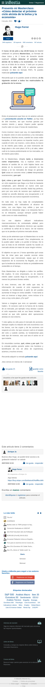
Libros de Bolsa (22, 641)
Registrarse (40, 3)
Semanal (23, 559)
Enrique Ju (12, 452)
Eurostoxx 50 (12, 597)
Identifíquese (10, 495)
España (26, 600)
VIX (39, 602)
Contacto (34, 684)
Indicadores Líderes (10, 605)
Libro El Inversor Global (13, 607)
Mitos (20, 605)
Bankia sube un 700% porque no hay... (20, 525)
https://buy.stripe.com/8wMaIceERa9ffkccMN (25, 480)
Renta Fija (26, 607)
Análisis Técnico (14, 600)
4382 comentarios (28, 42)
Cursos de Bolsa (22, 659)
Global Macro (35, 605)
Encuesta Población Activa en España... (20, 539)
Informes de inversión (22, 623)
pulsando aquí (16, 73)
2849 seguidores (7, 42)
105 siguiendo (17, 42)
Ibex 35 (35, 594)
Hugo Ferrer (22, 27)
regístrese (22, 495)
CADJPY (35, 607)
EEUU (35, 597)
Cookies (15, 681)
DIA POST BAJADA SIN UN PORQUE (20, 532)
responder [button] (39, 463)
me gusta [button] (7, 369)
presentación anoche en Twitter (19, 119)
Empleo (26, 605)
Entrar (31, 3)
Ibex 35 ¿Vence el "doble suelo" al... (19, 550)
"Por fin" (9, 517)
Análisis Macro (23, 594)
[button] (8, 38)
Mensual (22, 563)
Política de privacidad (28, 681)
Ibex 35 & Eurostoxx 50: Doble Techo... (20, 546)
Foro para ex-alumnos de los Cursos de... (21, 543)
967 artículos (38, 42)
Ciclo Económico (30, 602)
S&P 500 (9, 594)
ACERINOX (11, 521)
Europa (34, 600)
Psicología (19, 602)
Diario (22, 554)
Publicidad (24, 684)
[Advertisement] (22, 417)
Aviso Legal (15, 684)
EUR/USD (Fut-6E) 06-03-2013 (17, 535)
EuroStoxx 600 (9, 602)
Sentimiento (25, 597)
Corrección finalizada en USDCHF (18, 528)
